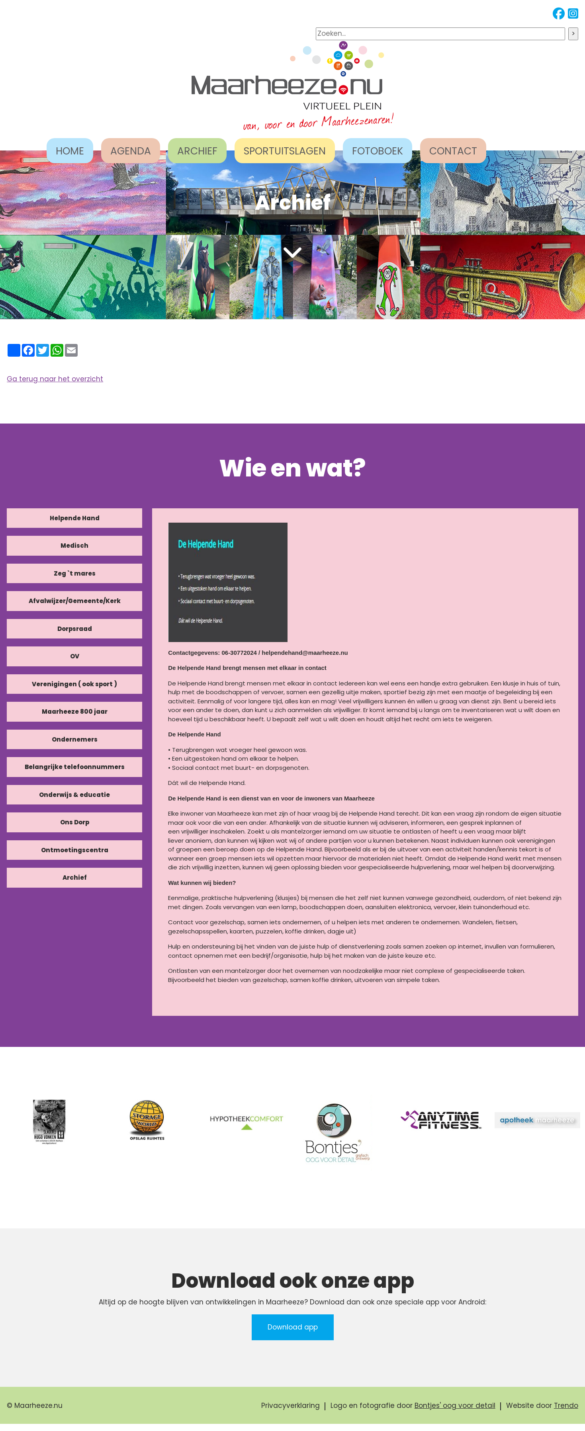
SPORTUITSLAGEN (285, 151)
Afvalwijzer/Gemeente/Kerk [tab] (75, 601)
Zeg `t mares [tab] (75, 573)
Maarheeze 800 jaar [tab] (75, 711)
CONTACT (453, 151)
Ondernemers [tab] (75, 739)
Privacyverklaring (290, 1405)
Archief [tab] (75, 877)
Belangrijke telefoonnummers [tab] (75, 767)
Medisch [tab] (74, 545)
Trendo (566, 1405)
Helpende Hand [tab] (75, 518)
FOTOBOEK (377, 151)
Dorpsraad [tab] (74, 629)
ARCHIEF (197, 151)
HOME (70, 151)
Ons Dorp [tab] (74, 822)
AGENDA (130, 151)
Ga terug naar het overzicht (55, 379)
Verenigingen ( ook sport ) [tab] (74, 684)
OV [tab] (74, 656)
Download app (293, 1327)
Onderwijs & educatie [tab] (74, 795)
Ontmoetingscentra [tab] (74, 850)
